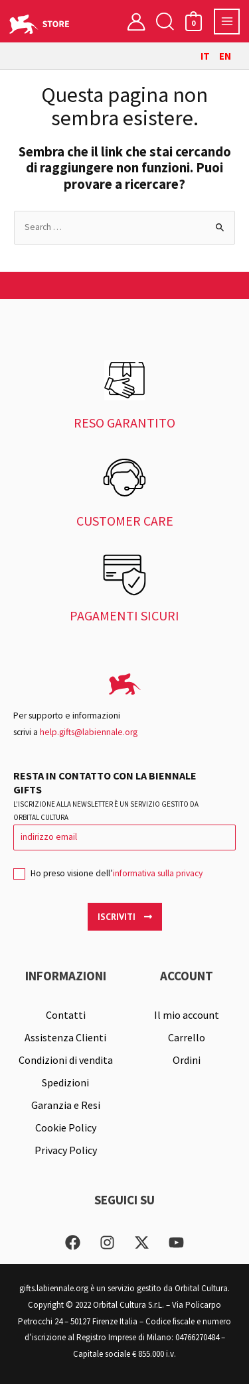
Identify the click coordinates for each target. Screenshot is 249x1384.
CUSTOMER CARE (124, 520)
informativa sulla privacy (158, 873)
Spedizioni (65, 1082)
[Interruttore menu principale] (227, 21)
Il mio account (186, 1014)
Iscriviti (125, 917)
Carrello (186, 1037)
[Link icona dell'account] (136, 21)
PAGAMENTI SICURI (124, 615)
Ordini (187, 1060)
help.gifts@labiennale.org (88, 732)
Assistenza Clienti (65, 1037)
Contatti (66, 1014)
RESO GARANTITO (124, 422)
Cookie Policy (65, 1127)
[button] (164, 21)
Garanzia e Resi (65, 1105)
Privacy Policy (66, 1150)
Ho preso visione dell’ (108, 878)
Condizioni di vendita (66, 1060)
